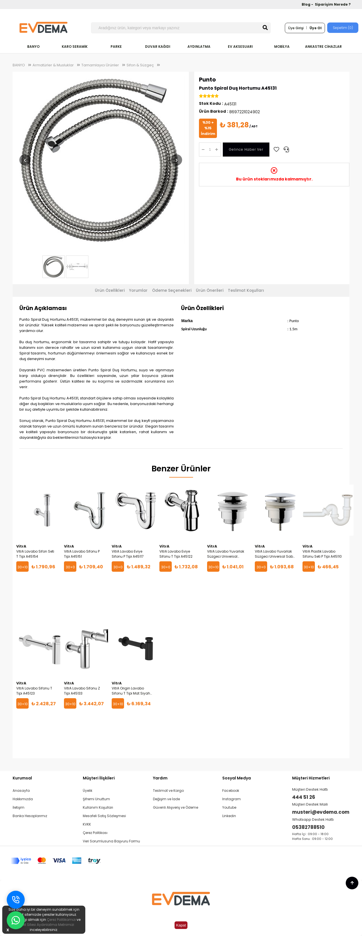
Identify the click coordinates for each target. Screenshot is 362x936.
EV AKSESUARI (240, 46)
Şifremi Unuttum (96, 799)
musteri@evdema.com (320, 812)
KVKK (87, 824)
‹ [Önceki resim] (25, 159)
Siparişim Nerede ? (333, 4)
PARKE (116, 46)
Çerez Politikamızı (61, 919)
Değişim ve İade (166, 799)
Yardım (160, 778)
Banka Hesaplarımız (30, 815)
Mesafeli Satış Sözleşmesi (104, 815)
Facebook (230, 790)
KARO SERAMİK (75, 46)
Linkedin (229, 815)
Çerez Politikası (95, 832)
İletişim (18, 807)
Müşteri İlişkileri (99, 778)
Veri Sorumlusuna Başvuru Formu (111, 841)
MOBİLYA (282, 46)
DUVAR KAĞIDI (157, 46)
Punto (207, 79)
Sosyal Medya (236, 778)
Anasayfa (21, 790)
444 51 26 (303, 797)
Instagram (231, 799)
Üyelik (87, 790)
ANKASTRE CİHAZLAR (323, 46)
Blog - (308, 4)
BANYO (33, 46)
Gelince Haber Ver (246, 149)
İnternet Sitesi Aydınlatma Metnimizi (43, 924)
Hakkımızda (23, 799)
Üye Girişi (296, 28)
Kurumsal (22, 778)
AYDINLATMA (198, 46)
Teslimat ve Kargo (168, 790)
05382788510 (308, 827)
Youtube (229, 807)
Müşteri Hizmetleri (311, 778)
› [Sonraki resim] (176, 159)
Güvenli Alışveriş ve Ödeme (175, 807)
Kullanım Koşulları (98, 807)
